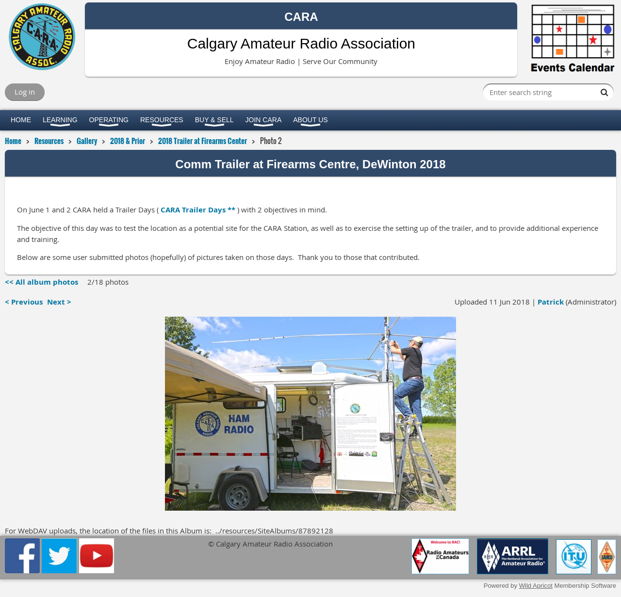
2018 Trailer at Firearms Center (202, 140)
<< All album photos (41, 282)
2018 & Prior (127, 140)
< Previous (24, 302)
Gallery (87, 140)
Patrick (551, 302)
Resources (49, 140)
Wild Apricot (536, 585)
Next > (59, 302)
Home (13, 140)
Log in (25, 92)
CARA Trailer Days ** (198, 210)
